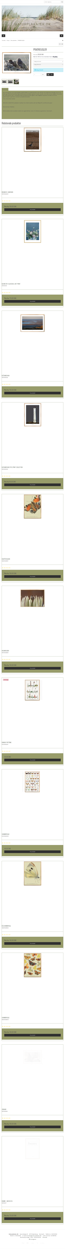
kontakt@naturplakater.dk (33, 1235)
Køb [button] (50, 74)
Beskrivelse (5, 89)
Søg (62, 1)
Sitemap (44, 1237)
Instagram (32, 1239)
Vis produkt (32, 209)
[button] (60, 44)
